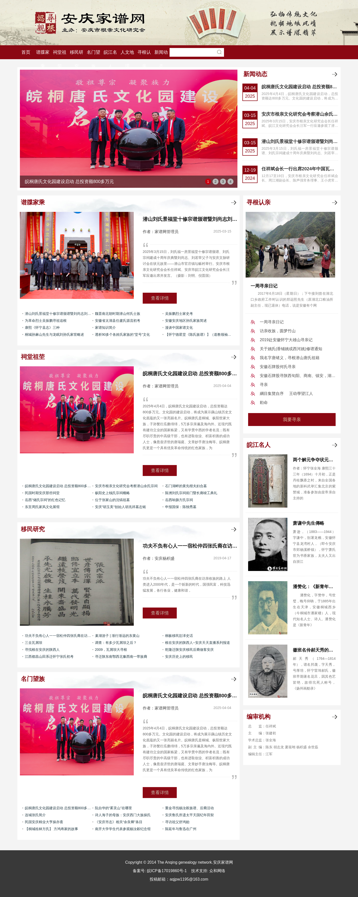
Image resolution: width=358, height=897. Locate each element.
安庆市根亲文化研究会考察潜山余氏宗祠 (300, 114)
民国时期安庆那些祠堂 (42, 493)
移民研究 (33, 529)
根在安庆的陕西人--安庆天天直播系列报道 (197, 643)
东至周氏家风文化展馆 (42, 507)
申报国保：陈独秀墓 (180, 507)
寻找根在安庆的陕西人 (42, 650)
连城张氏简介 (35, 815)
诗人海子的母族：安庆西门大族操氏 (123, 815)
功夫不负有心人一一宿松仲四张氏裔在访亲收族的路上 (58, 636)
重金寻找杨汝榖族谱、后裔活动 (189, 808)
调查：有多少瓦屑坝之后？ (116, 643)
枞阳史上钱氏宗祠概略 (112, 493)
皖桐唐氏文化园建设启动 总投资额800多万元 (300, 86)
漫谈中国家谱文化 (179, 328)
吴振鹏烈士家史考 (179, 314)
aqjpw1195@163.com (189, 879)
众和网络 (217, 871)
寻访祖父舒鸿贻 (177, 822)
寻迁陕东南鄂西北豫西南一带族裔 (121, 657)
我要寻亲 (292, 419)
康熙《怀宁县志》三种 (42, 328)
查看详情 (160, 298)
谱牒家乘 (33, 202)
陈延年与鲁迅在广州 (180, 829)
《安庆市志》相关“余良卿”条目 (118, 822)
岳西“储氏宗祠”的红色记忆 (45, 500)
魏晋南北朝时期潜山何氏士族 (117, 314)
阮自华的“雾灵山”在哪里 (113, 808)
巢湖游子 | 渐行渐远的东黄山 (117, 636)
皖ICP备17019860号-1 (167, 871)
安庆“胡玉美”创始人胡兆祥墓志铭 (120, 507)
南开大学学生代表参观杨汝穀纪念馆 (123, 829)
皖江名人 (258, 444)
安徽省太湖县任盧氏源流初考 (117, 321)
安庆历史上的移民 (179, 657)
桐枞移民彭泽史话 (179, 636)
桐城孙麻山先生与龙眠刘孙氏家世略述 (54, 334)
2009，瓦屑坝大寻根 (111, 650)
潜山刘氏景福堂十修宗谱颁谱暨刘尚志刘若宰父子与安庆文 (300, 141)
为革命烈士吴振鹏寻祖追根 (46, 321)
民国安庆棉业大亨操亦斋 (44, 822)
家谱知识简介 (105, 328)
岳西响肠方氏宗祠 (179, 500)
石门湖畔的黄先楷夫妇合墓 (186, 486)
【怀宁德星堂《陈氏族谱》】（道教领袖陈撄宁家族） (199, 334)
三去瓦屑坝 (33, 643)
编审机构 (258, 716)
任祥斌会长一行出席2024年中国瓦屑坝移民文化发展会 (300, 168)
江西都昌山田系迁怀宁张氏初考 (49, 657)
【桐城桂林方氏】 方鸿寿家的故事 (51, 829)
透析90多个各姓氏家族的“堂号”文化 (122, 334)
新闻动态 (255, 74)
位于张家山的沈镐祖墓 (112, 500)
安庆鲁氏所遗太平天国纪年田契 (189, 815)
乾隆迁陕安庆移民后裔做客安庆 (189, 650)
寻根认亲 (258, 202)
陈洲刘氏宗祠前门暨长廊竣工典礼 (191, 493)
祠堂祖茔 (33, 356)
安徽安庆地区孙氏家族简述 (186, 321)
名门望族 (33, 678)
